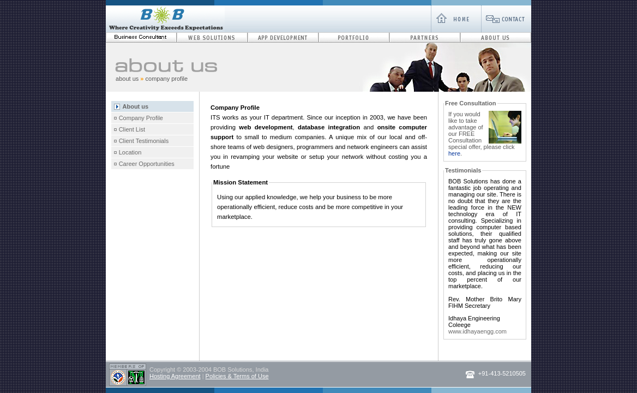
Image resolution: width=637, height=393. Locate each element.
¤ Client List (129, 129)
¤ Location (128, 152)
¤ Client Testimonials (141, 141)
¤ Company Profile (139, 118)
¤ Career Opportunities (144, 163)
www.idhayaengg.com (477, 331)
